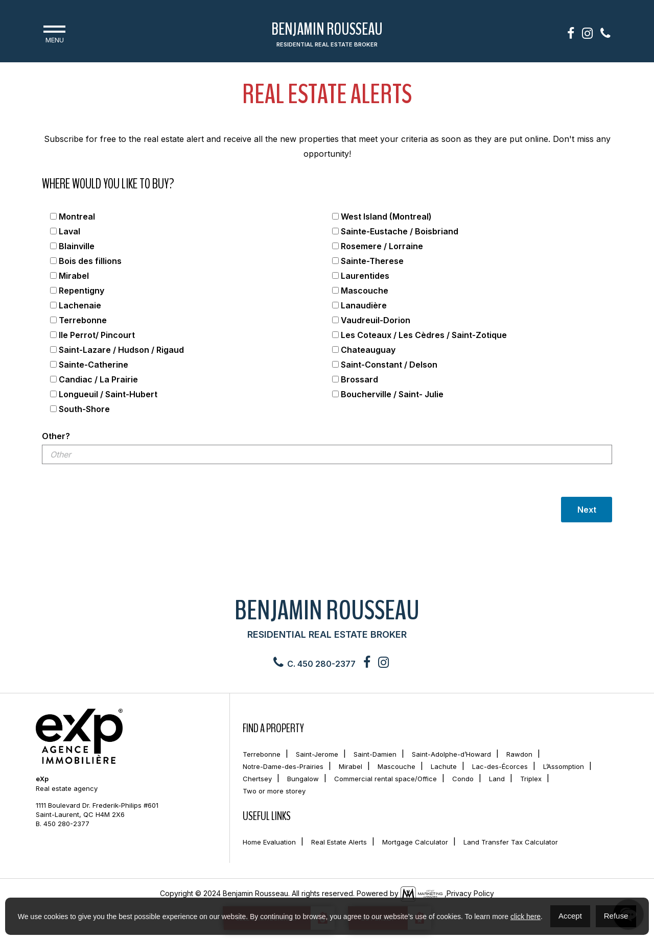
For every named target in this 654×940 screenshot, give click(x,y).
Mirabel (350, 766)
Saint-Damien (375, 754)
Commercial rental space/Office (385, 779)
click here (525, 916)
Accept (570, 915)
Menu (54, 33)
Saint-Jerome (317, 754)
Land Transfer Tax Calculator (510, 842)
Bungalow (303, 779)
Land (497, 779)
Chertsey (257, 779)
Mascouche (396, 766)
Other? (56, 436)
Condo (463, 779)
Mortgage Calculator (415, 842)
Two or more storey (274, 791)
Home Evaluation (269, 842)
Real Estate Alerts (339, 842)
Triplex (531, 779)
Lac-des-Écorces (500, 766)
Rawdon (519, 754)
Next (586, 509)
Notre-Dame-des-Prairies (283, 766)
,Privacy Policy (469, 893)
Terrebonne (262, 754)
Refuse (616, 915)
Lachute (444, 766)
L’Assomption (563, 766)
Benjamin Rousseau (327, 35)
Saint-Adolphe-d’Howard (451, 754)
